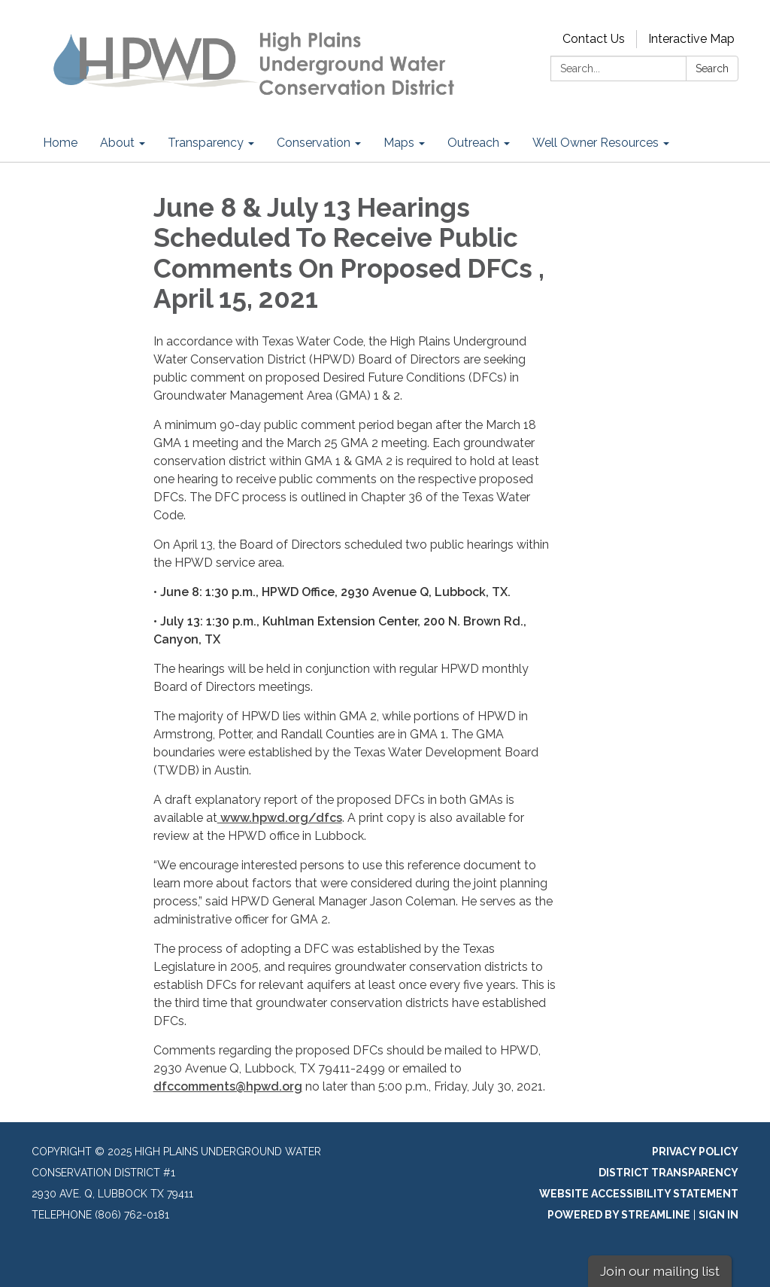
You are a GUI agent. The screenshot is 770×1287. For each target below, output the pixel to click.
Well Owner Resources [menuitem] (595, 142)
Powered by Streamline (618, 1215)
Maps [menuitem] (398, 142)
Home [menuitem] (60, 142)
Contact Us (593, 39)
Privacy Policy (695, 1152)
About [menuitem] (117, 142)
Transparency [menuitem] (206, 142)
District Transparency (668, 1173)
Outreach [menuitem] (473, 142)
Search (712, 68)
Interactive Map (691, 39)
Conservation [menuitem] (313, 142)
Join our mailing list (660, 1271)
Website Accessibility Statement (638, 1194)
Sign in (718, 1215)
